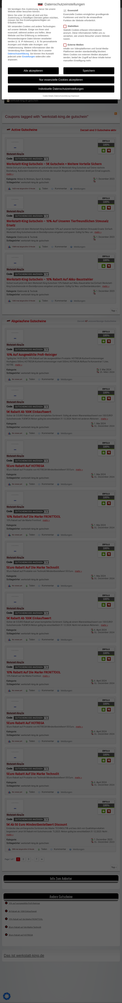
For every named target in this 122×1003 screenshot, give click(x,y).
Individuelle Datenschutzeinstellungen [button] (61, 88)
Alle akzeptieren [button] (33, 70)
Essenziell (71, 10)
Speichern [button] (89, 70)
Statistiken (72, 26)
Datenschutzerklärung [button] (62, 96)
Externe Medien (74, 44)
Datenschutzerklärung (18, 53)
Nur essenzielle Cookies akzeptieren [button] (61, 79)
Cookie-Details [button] (48, 96)
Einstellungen (28, 56)
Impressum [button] (75, 96)
